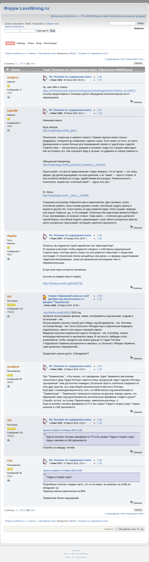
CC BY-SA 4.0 (76, 550)
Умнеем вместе (103, 16)
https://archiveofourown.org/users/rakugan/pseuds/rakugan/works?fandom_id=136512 (89, 90)
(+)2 (99, 110)
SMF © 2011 (74, 553)
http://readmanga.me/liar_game (60, 130)
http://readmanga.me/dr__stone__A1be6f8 (66, 195)
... (19, 63)
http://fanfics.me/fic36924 (57, 312)
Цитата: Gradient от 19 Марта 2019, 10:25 (62, 430)
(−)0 (99, 80)
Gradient (13, 366)
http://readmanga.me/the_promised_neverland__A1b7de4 (74, 164)
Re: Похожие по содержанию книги (70, 76)
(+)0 (99, 76)
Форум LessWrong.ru (26, 8)
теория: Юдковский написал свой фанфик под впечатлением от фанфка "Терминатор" (66, 299)
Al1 (9, 296)
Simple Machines (83, 553)
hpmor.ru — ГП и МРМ (79, 16)
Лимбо (12, 236)
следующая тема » (135, 59)
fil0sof (72, 53)
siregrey (12, 77)
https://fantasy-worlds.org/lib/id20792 (62, 283)
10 (21, 63)
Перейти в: (109, 529)
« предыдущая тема (115, 59)
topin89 (12, 110)
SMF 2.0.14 (67, 553)
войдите (50, 23)
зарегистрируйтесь (14, 26)
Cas (9, 460)
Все (33, 63)
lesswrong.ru (59, 16)
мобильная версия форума (129, 16)
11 (24, 63)
